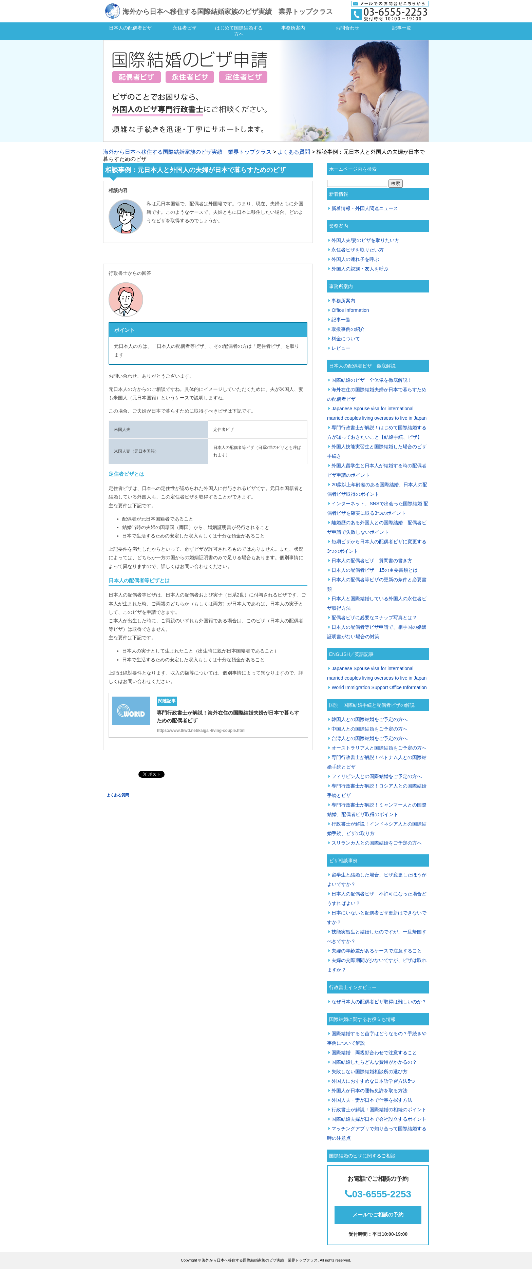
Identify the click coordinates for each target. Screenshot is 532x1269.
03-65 (364, 1194)
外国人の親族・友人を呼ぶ (359, 268)
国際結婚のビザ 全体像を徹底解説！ (371, 380)
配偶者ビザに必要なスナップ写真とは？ (374, 617)
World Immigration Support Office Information (378, 687)
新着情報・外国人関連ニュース (364, 208)
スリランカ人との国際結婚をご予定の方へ (376, 843)
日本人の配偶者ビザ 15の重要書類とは (374, 570)
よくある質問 (294, 152)
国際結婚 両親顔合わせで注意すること (374, 1052)
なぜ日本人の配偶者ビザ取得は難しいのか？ (378, 1001)
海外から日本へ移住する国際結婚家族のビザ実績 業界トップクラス (227, 11)
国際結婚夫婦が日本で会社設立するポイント (378, 1119)
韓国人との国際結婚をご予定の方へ (369, 719)
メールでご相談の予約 (378, 1214)
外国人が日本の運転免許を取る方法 (369, 1090)
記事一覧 (401, 28)
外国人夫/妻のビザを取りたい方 (365, 240)
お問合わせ (347, 28)
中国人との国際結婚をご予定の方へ (369, 729)
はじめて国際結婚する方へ (239, 31)
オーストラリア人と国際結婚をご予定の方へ (378, 748)
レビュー (340, 348)
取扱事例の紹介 (348, 329)
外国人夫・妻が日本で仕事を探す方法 (371, 1100)
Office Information (350, 310)
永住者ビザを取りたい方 (357, 249)
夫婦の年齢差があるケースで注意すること (376, 950)
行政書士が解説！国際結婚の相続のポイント (378, 1109)
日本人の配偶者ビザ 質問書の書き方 (371, 560)
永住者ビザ (184, 28)
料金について (345, 338)
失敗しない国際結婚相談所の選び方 (369, 1071)
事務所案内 (293, 28)
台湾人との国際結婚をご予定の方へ (369, 738)
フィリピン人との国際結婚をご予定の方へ (376, 776)
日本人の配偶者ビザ (130, 28)
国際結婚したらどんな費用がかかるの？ (374, 1062)
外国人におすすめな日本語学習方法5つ (373, 1081)
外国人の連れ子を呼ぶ (355, 259)
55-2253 (393, 1194)
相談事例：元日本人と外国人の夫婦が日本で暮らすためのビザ (195, 169)
